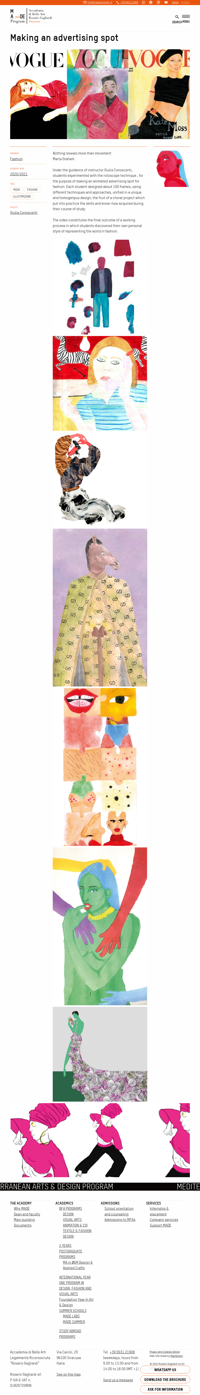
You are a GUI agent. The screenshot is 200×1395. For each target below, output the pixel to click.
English (185, 2)
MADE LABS (71, 1316)
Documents (22, 1225)
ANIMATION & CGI (75, 1225)
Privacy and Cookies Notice (165, 1351)
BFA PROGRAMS (70, 1208)
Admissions (110, 1203)
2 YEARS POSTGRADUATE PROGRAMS (70, 1251)
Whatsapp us (165, 1369)
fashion (32, 189)
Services (153, 1203)
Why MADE (22, 1208)
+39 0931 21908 (129, 2)
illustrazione (22, 196)
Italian (175, 2)
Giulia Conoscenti (24, 212)
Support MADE (160, 1225)
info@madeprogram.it (100, 2)
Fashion (16, 159)
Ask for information (165, 1389)
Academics (64, 1203)
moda (16, 189)
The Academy (21, 1203)
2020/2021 (19, 174)
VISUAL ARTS (72, 1219)
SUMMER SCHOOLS (73, 1310)
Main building (24, 1219)
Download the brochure (165, 1379)
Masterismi (177, 1355)
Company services (164, 1219)
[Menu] (186, 19)
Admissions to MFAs (119, 1219)
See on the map (69, 1374)
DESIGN (68, 1214)
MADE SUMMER (74, 1322)
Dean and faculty (27, 1214)
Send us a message (118, 1380)
